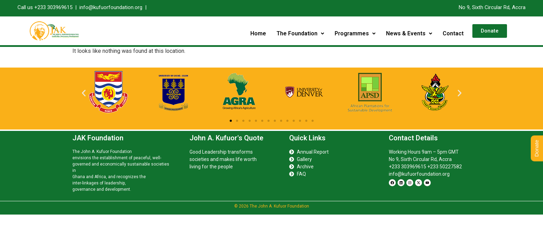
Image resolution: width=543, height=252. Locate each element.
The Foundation (300, 33)
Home (258, 33)
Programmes (355, 33)
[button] (300, 34)
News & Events (409, 33)
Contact (453, 33)
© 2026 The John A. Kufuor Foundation (271, 206)
